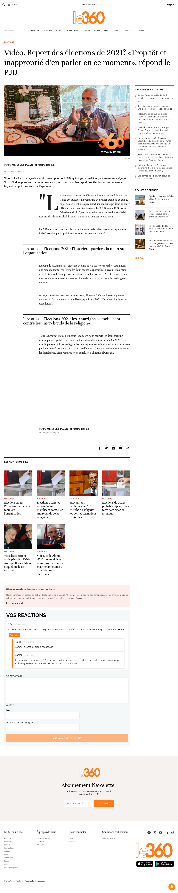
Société (59, 31)
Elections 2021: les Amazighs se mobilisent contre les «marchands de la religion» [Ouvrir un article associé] (71, 321)
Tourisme (140, 31)
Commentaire (14, 675)
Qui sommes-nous (44, 838)
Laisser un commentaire (67, 737)
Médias (97, 31)
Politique (35, 31)
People (116, 31)
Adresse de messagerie (20, 722)
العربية (170, 4)
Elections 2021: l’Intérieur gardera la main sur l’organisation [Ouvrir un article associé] (74, 251)
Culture (86, 31)
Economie (48, 31)
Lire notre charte (15, 603)
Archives (40, 845)
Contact (72, 842)
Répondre (14, 635)
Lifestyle (128, 31)
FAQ (71, 838)
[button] (171, 886)
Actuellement (9, 31)
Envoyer (104, 803)
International (73, 31)
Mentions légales (108, 838)
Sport (106, 31)
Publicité (40, 842)
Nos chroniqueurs (11, 868)
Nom (9, 710)
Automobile (8, 858)
